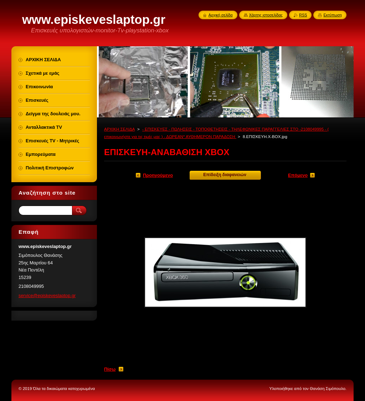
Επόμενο (298, 175)
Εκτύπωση (332, 15)
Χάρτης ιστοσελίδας (266, 15)
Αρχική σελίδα (221, 15)
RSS (303, 15)
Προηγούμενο (158, 175)
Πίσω (109, 369)
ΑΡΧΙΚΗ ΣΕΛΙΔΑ (119, 129)
